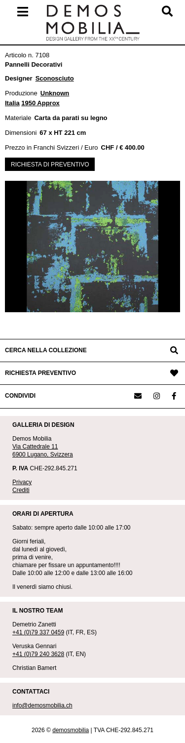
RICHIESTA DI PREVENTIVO (50, 164)
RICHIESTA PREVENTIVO (40, 373)
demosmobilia (70, 730)
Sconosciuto (55, 78)
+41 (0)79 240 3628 (38, 654)
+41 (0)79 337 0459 (38, 632)
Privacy (22, 482)
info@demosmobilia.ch (42, 705)
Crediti (21, 490)
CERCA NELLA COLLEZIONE (46, 350)
